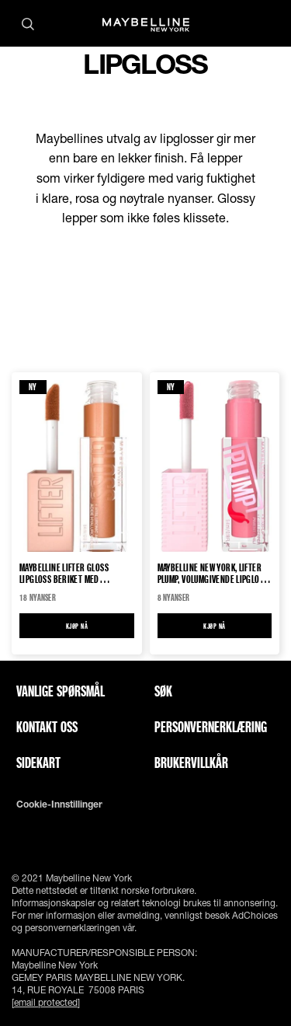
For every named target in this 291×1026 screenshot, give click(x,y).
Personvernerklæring (210, 727)
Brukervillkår (191, 763)
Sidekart (38, 763)
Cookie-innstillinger (59, 804)
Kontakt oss (47, 727)
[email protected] (46, 1002)
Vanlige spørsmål (60, 691)
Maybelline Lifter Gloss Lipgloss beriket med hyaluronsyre (64, 573)
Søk (163, 691)
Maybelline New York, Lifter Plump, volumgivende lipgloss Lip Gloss (213, 573)
